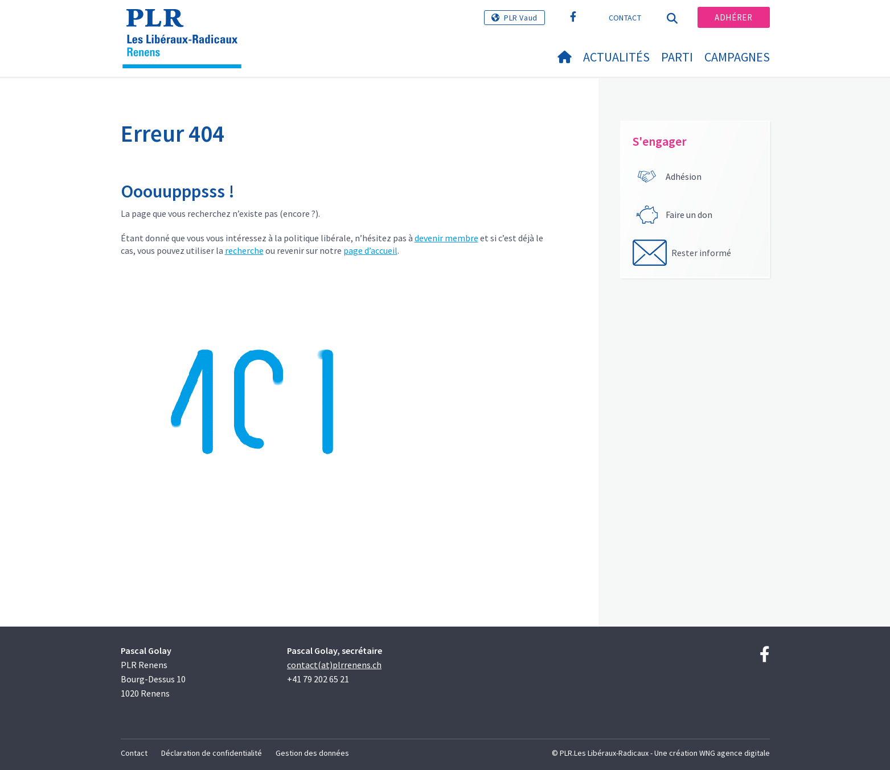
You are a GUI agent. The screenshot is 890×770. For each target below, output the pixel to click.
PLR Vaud (521, 18)
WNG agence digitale (734, 753)
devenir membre (446, 238)
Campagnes (737, 57)
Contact (625, 18)
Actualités (616, 57)
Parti (677, 57)
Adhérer (733, 17)
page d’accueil (370, 250)
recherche (244, 250)
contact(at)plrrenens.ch (334, 664)
